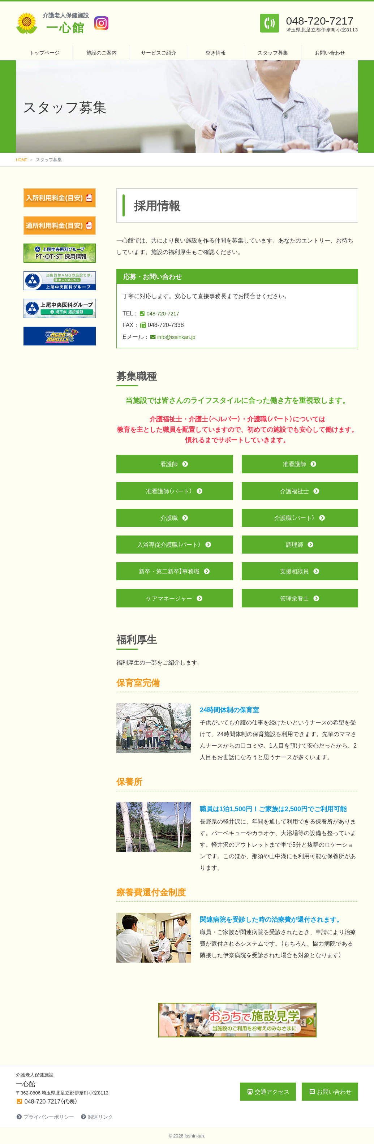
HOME (22, 159)
